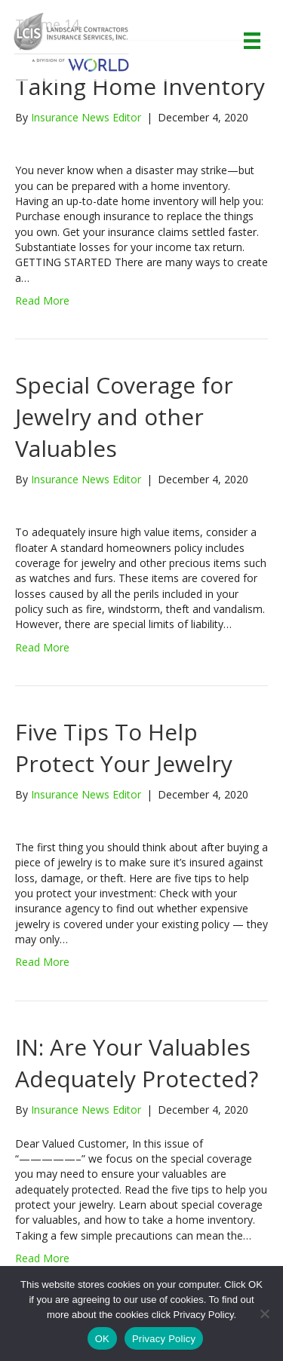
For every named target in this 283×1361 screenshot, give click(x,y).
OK (102, 1338)
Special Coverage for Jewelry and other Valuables (124, 416)
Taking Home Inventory (140, 86)
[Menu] (252, 41)
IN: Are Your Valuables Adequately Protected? (136, 1062)
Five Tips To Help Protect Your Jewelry (123, 747)
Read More (42, 300)
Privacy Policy (163, 1338)
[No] (264, 1313)
